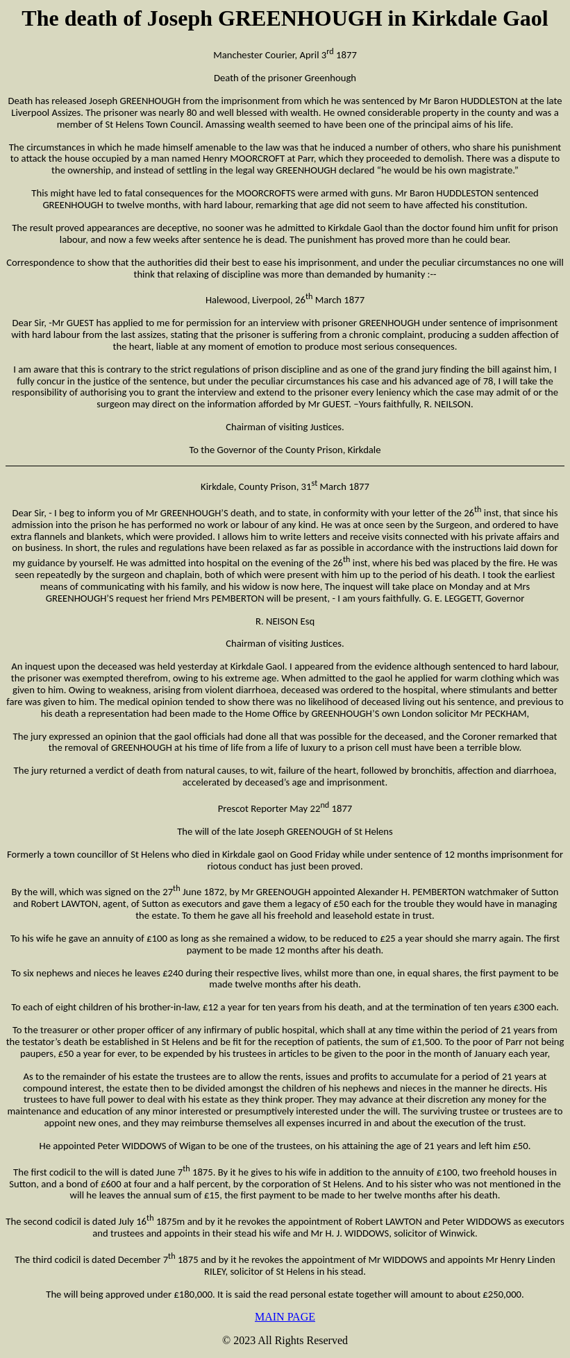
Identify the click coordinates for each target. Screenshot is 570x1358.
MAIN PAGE (285, 1317)
